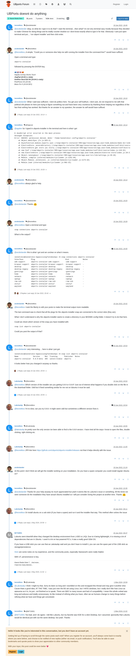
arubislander (19, 49)
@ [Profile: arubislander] (20, 29)
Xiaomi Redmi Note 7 (16, 18)
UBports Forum (21, 4)
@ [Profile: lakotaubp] (19, 429)
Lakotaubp (18, 381)
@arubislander (30, 25)
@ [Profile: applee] (18, 128)
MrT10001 (18, 533)
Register (12, 652)
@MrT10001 (29, 611)
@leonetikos (31, 49)
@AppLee (28, 125)
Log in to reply (123, 19)
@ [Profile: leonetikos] (19, 52)
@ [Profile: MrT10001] (19, 615)
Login (21, 652)
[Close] (127, 631)
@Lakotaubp (29, 426)
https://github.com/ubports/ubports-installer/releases (58, 450)
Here (16, 552)
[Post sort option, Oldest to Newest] (112, 18)
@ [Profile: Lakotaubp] (19, 586)
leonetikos (18, 25)
